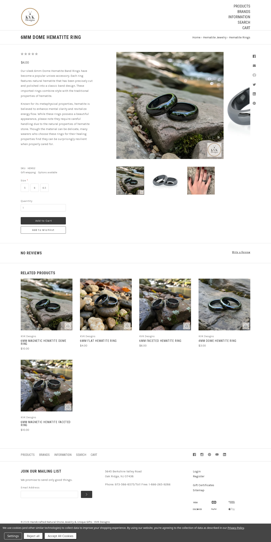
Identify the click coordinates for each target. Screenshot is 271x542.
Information (239, 17)
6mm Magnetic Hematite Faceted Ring (46, 427)
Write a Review (241, 255)
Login (197, 475)
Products (242, 6)
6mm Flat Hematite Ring (98, 344)
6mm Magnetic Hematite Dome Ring (43, 346)
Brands (243, 11)
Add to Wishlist (43, 233)
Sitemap (198, 493)
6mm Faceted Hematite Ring (160, 344)
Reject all (33, 536)
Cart (246, 28)
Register (198, 480)
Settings (13, 536)
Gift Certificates (203, 488)
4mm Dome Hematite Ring (217, 344)
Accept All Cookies (60, 536)
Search (244, 22)
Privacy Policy (236, 528)
